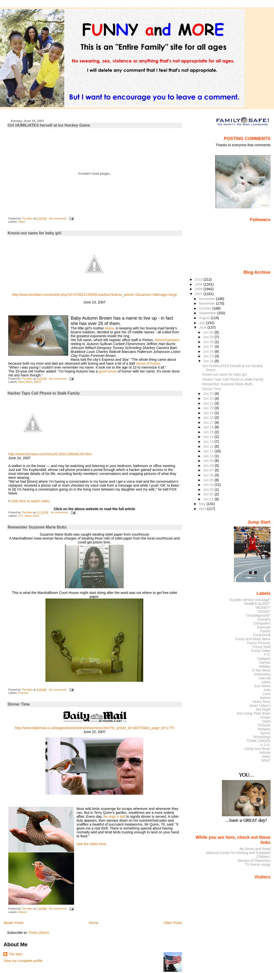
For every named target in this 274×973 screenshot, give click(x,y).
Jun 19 (209, 413)
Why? (37, 381)
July (202, 323)
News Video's (259, 706)
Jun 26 (209, 351)
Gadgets (263, 659)
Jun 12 (209, 446)
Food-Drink (262, 635)
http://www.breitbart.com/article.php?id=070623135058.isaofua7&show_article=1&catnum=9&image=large (94, 295)
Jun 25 (209, 356)
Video (21, 221)
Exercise (264, 627)
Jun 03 (209, 490)
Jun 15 (209, 432)
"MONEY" (263, 608)
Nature (22, 912)
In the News (261, 670)
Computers (261, 623)
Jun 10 (209, 456)
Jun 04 (209, 485)
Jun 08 (209, 466)
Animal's (264, 619)
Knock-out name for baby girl (34, 233)
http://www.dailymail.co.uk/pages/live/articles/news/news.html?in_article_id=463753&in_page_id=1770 (94, 728)
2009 (199, 284)
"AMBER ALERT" (256, 604)
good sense (108, 371)
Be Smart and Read (255, 849)
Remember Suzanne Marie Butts (37, 527)
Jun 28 (209, 342)
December (207, 299)
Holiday (265, 666)
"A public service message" (249, 600)
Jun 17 (209, 422)
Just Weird (262, 686)
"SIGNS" (264, 611)
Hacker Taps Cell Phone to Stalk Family (44, 393)
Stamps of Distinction (254, 861)
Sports (265, 733)
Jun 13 (209, 442)
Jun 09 (209, 461)
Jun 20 (209, 408)
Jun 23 (209, 394)
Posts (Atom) (39, 933)
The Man (15, 954)
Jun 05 (209, 480)
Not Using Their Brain (254, 713)
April (203, 509)
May (203, 504)
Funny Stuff (261, 647)
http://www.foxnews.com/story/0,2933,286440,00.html (50, 454)
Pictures (23, 692)
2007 (199, 294)
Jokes (266, 682)
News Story (25, 381)
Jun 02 (209, 494)
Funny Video (260, 651)
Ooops (265, 717)
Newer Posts (13, 923)
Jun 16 (209, 427)
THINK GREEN (258, 741)
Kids (267, 690)
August (205, 318)
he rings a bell (114, 816)
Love (266, 694)
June (203, 327)
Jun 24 (209, 361)
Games (264, 662)
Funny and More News (252, 639)
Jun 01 (209, 499)
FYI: (20, 515)
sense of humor (148, 363)
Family (265, 631)
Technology (262, 737)
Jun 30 (209, 332)
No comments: (58, 218)
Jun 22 (209, 398)
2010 (199, 279)
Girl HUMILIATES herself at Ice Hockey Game (49, 125)
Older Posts (173, 923)
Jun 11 (209, 451)
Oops (266, 721)
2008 (199, 289)
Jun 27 (209, 346)
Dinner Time (19, 704)
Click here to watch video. (31, 501)
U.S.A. (265, 745)
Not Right (263, 709)
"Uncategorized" (258, 615)
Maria (109, 328)
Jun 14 (209, 437)
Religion (264, 729)
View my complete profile (23, 961)
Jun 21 (209, 403)
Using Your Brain (257, 749)
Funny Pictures (259, 643)
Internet (265, 678)
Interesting (262, 674)
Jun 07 (209, 470)
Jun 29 (209, 337)
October (205, 308)
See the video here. (92, 844)
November (207, 303)
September (208, 313)
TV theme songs (258, 864)
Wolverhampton (167, 340)
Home (93, 923)
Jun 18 (209, 418)
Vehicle (264, 753)
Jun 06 (209, 475)
